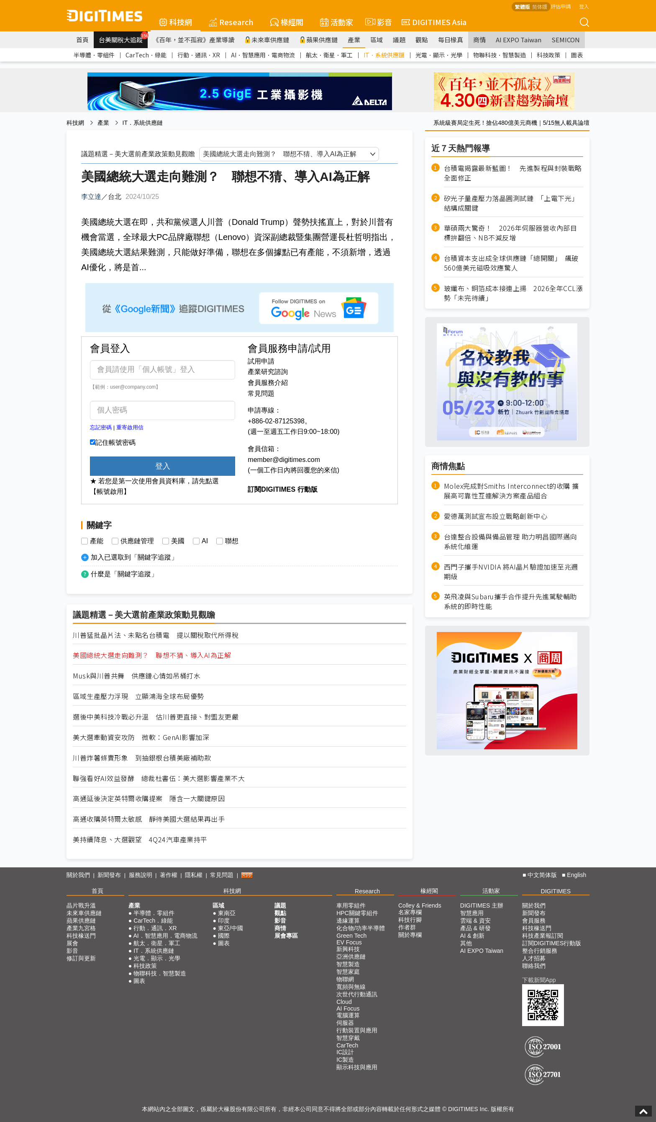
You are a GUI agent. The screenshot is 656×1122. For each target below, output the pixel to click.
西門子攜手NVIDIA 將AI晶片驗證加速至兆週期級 (511, 571)
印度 (224, 920)
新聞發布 (109, 875)
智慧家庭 (348, 971)
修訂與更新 (81, 958)
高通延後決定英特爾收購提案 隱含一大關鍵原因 (149, 798)
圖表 (577, 55)
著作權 (168, 875)
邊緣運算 (348, 920)
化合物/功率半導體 (360, 928)
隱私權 (193, 875)
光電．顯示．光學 (438, 55)
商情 (479, 39)
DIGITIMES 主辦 (481, 905)
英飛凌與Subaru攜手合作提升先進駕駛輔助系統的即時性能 (510, 601)
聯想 (231, 541)
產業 (354, 39)
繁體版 (522, 6)
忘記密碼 (101, 427)
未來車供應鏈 (266, 39)
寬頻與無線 (351, 986)
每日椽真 (450, 39)
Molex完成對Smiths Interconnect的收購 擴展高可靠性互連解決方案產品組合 (511, 490)
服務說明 (140, 875)
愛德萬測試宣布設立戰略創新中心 (496, 516)
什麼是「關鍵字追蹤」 (124, 574)
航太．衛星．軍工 (329, 55)
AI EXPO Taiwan (518, 39)
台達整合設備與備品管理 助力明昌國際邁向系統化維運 (510, 541)
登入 (584, 6)
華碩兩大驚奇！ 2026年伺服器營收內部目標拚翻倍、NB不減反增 (510, 232)
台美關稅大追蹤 (123, 37)
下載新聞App (539, 980)
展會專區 (286, 935)
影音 (377, 21)
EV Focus (349, 942)
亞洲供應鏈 (351, 956)
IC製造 (345, 1059)
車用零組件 (351, 905)
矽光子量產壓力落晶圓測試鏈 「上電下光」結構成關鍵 (511, 203)
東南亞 (227, 913)
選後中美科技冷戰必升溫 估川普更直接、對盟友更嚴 (155, 717)
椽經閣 (286, 21)
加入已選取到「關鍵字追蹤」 (134, 557)
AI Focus (347, 1008)
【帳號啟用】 (110, 491)
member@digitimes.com (284, 459)
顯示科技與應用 (356, 1067)
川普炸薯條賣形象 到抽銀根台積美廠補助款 (142, 758)
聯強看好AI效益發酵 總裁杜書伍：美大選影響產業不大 (159, 778)
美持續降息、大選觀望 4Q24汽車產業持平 (140, 839)
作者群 (407, 927)
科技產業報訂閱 (542, 935)
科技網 (175, 21)
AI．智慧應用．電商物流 (263, 55)
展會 (72, 943)
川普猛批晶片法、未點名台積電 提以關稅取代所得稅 (155, 635)
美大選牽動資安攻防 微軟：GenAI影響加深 (141, 737)
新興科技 (348, 949)
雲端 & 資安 (475, 920)
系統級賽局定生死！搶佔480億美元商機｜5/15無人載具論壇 (511, 122)
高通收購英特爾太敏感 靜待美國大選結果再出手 (149, 819)
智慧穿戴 (348, 1037)
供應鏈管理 (137, 541)
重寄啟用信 (130, 427)
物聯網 (345, 979)
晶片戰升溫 (81, 905)
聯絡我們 (534, 965)
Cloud (344, 1001)
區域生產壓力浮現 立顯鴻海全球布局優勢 (138, 696)
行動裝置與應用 (356, 1030)
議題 (399, 39)
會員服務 (534, 920)
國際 (224, 935)
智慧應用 (472, 913)
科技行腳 (410, 919)
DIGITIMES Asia (434, 21)
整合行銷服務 (539, 950)
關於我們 (78, 875)
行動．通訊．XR (198, 55)
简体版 (539, 6)
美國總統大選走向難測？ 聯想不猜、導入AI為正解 (152, 655)
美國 (177, 541)
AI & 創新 (472, 935)
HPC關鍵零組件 (357, 913)
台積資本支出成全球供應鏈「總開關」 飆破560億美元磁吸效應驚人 (511, 263)
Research (231, 21)
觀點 (421, 39)
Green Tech (351, 935)
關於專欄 (410, 934)
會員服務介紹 (268, 382)
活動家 (336, 21)
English (576, 875)
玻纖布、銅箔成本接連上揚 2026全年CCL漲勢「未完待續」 (513, 293)
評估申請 (561, 6)
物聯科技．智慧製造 (499, 55)
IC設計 (345, 1052)
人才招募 (534, 958)
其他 (466, 943)
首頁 (82, 39)
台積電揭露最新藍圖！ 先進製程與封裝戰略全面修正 (513, 173)
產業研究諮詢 (268, 371)
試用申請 (261, 361)
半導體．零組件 (94, 55)
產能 (96, 541)
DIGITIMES (556, 891)
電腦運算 (348, 1015)
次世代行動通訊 (356, 994)
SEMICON (565, 39)
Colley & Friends (419, 905)
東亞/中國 (230, 928)
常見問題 (261, 393)
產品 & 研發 (475, 928)
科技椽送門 (81, 935)
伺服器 (345, 1022)
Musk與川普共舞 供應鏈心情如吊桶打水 (136, 676)
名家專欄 (410, 912)
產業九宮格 (81, 928)
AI (205, 541)
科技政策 (548, 55)
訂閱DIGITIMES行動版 (552, 943)
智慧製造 (348, 964)
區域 (376, 39)
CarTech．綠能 (146, 55)
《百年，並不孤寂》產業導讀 (193, 39)
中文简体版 (542, 875)
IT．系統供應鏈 (384, 55)
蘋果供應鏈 (318, 39)
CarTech (347, 1045)
